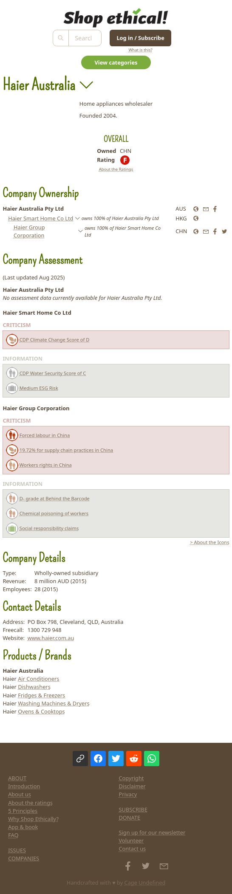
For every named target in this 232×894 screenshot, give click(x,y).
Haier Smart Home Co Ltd (40, 218)
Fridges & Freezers (41, 695)
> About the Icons (209, 542)
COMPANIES (23, 858)
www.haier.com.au (51, 638)
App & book (23, 827)
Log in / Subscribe (140, 38)
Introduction (24, 786)
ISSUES (17, 850)
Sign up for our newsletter (152, 832)
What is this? (140, 50)
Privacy (128, 794)
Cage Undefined (145, 882)
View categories (116, 62)
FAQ (13, 835)
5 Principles (22, 811)
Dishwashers (34, 687)
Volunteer (131, 840)
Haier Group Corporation (29, 231)
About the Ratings (116, 169)
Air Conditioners (38, 678)
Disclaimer (132, 786)
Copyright (131, 778)
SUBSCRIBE (133, 809)
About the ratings (30, 803)
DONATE (130, 817)
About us (19, 794)
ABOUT (17, 778)
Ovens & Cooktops (41, 711)
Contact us (132, 848)
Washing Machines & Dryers (53, 703)
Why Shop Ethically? (33, 819)
